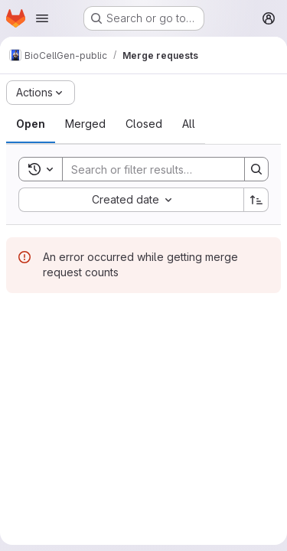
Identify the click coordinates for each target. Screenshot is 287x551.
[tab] (30, 124)
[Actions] (40, 92)
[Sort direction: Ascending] (256, 199)
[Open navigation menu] (42, 18)
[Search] (163, 169)
